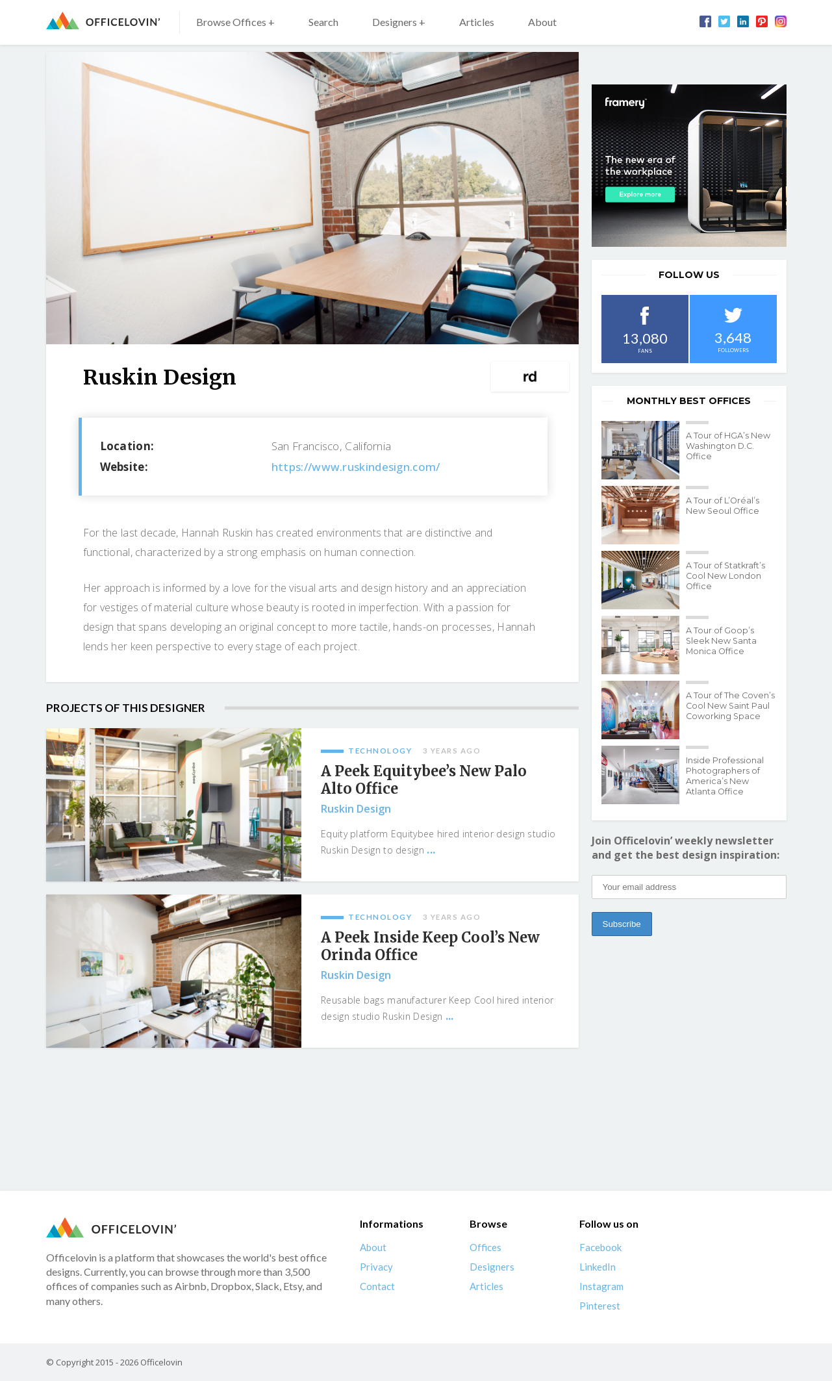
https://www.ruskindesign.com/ (355, 466)
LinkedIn (597, 1267)
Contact (377, 1286)
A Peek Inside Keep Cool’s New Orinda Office (430, 946)
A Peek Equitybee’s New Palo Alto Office (424, 780)
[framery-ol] (689, 165)
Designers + (398, 22)
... (431, 850)
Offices (485, 1247)
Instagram (601, 1286)
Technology (380, 750)
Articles (476, 22)
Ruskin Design (356, 809)
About (542, 22)
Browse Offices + (235, 22)
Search (323, 22)
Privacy (376, 1267)
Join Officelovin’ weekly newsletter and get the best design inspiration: (685, 847)
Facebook (600, 1247)
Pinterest (599, 1305)
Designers (492, 1267)
